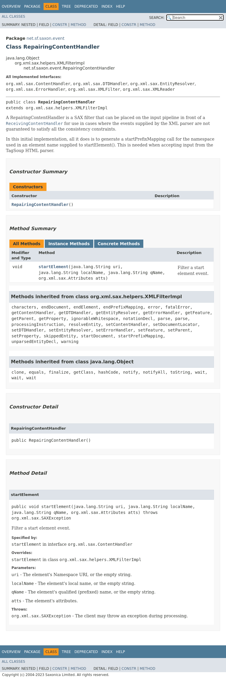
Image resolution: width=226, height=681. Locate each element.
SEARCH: (157, 18)
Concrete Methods (119, 243)
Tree (66, 6)
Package (32, 6)
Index (107, 6)
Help (120, 6)
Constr (59, 25)
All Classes (13, 16)
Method (78, 25)
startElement (53, 266)
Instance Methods (68, 243)
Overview (11, 6)
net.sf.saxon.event (45, 38)
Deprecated (86, 6)
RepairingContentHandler (40, 204)
